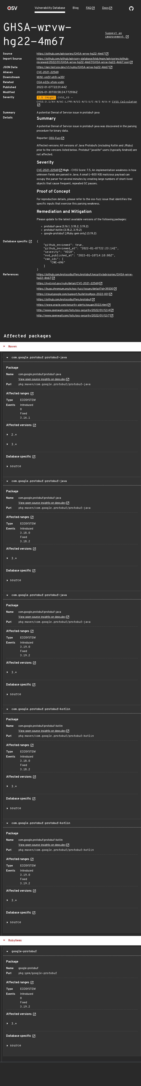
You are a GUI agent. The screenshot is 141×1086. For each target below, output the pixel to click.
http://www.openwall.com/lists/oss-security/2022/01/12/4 (73, 310)
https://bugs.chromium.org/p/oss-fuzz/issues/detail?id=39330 (75, 289)
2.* (14, 435)
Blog (75, 8)
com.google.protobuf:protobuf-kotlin (40, 709)
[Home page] (12, 9)
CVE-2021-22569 (48, 72)
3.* (14, 444)
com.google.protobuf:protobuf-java (38, 357)
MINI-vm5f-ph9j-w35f (51, 77)
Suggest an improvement (115, 35)
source (15, 466)
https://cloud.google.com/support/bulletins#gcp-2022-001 (73, 294)
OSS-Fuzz (55, 138)
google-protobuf (23, 951)
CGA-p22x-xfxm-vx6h (50, 82)
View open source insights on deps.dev (42, 379)
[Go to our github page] (131, 10)
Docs (105, 8)
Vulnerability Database (50, 8)
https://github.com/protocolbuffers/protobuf (64, 299)
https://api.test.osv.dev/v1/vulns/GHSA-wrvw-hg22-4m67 (73, 67)
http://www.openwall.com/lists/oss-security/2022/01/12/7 (73, 316)
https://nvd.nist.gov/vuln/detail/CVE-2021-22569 (68, 283)
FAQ (88, 8)
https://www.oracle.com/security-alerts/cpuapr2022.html (72, 305)
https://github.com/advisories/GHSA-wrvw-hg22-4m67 (71, 54)
